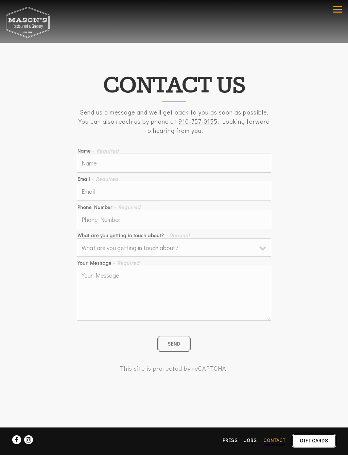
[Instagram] (28, 439)
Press (230, 440)
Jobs (250, 440)
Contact (274, 440)
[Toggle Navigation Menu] (337, 9)
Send (174, 343)
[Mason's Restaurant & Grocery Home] (29, 21)
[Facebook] (16, 439)
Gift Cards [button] (314, 440)
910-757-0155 (198, 121)
